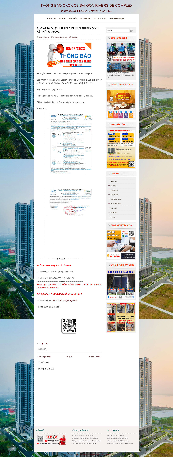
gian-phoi (114, 181)
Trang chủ (51, 18)
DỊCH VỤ (62, 18)
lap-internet (114, 190)
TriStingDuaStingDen (101, 11)
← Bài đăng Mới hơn (44, 357)
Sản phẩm (73, 18)
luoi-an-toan (114, 194)
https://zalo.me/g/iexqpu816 (65, 300)
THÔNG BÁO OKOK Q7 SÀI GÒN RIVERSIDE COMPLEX (86, 5)
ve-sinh (113, 217)
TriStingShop (83, 11)
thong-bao (74, 37)
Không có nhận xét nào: (60, 37)
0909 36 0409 (68, 11)
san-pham (114, 208)
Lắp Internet (85, 18)
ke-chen (113, 185)
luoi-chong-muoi (116, 199)
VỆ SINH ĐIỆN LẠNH (117, 18)
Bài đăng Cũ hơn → (95, 357)
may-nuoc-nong (116, 203)
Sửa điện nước (100, 18)
